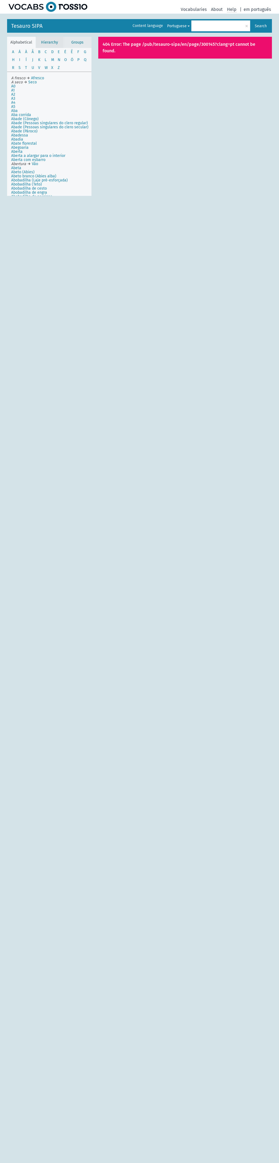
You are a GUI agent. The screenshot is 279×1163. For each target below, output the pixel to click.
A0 (13, 86)
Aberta (17, 152)
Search (261, 26)
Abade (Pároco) (24, 131)
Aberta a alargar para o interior (38, 156)
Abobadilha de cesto (29, 188)
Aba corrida (21, 115)
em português (257, 9)
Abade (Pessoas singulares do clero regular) (49, 123)
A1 (13, 90)
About (217, 9)
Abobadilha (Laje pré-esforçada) (39, 180)
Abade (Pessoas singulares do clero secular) (49, 127)
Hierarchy (49, 42)
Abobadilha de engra (29, 192)
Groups (77, 42)
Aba (14, 111)
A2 (13, 94)
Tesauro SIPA (26, 26)
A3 (13, 98)
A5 (13, 107)
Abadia (17, 139)
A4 (13, 103)
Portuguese (177, 26)
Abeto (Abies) (23, 172)
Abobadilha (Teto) (26, 184)
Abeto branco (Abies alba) (33, 176)
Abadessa (19, 135)
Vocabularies (194, 9)
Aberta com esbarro (28, 160)
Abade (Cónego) (25, 119)
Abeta (16, 168)
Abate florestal (24, 143)
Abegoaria (20, 147)
